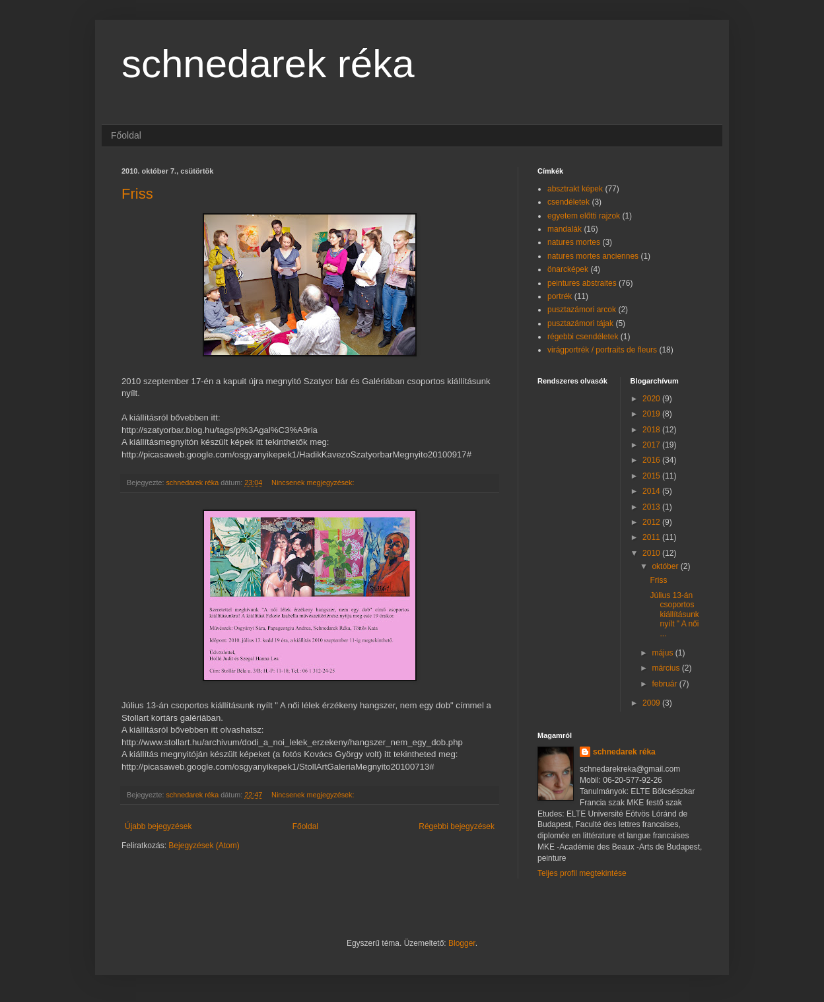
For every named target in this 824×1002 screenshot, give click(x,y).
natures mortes (573, 242)
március (666, 668)
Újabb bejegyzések (158, 826)
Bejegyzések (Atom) (203, 845)
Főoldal (126, 135)
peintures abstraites (582, 283)
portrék (559, 296)
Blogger (461, 943)
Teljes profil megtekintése (582, 873)
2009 (652, 703)
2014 (652, 491)
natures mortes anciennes (592, 256)
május (663, 652)
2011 (652, 537)
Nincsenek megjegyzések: (313, 482)
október (666, 566)
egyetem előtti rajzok (583, 215)
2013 (652, 507)
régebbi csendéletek (582, 336)
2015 (652, 476)
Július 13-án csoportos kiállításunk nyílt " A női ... (674, 614)
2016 (652, 460)
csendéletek (568, 202)
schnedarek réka (268, 64)
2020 (652, 398)
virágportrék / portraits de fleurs (602, 349)
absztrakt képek (575, 188)
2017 (652, 445)
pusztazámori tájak (580, 323)
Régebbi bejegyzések (457, 826)
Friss (137, 193)
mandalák (564, 229)
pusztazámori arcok (581, 309)
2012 (652, 522)
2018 (652, 429)
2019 (652, 413)
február (665, 683)
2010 (652, 553)
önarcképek (567, 269)
